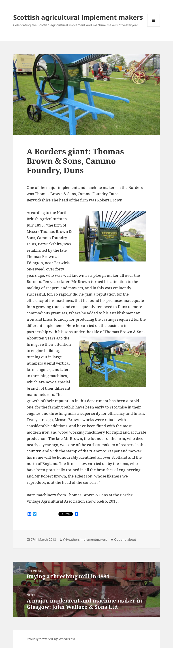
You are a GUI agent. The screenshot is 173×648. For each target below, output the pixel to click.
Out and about (125, 539)
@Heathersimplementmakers (85, 539)
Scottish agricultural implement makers (78, 17)
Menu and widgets (153, 26)
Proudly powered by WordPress (51, 639)
